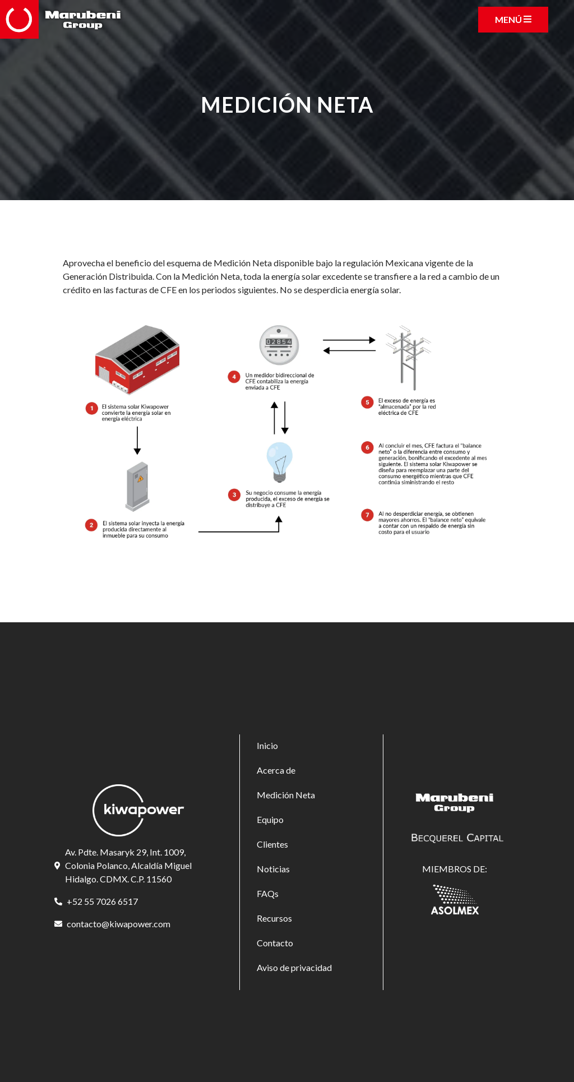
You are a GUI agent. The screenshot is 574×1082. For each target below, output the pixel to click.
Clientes (272, 844)
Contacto (275, 942)
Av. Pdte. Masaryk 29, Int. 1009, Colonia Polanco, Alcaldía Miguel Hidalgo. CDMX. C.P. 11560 (128, 865)
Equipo (270, 819)
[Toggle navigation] (513, 20)
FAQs (268, 893)
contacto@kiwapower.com (118, 923)
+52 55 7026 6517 (102, 901)
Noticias (273, 868)
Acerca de (276, 770)
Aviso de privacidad (294, 967)
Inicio (267, 745)
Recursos (274, 918)
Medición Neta (286, 794)
